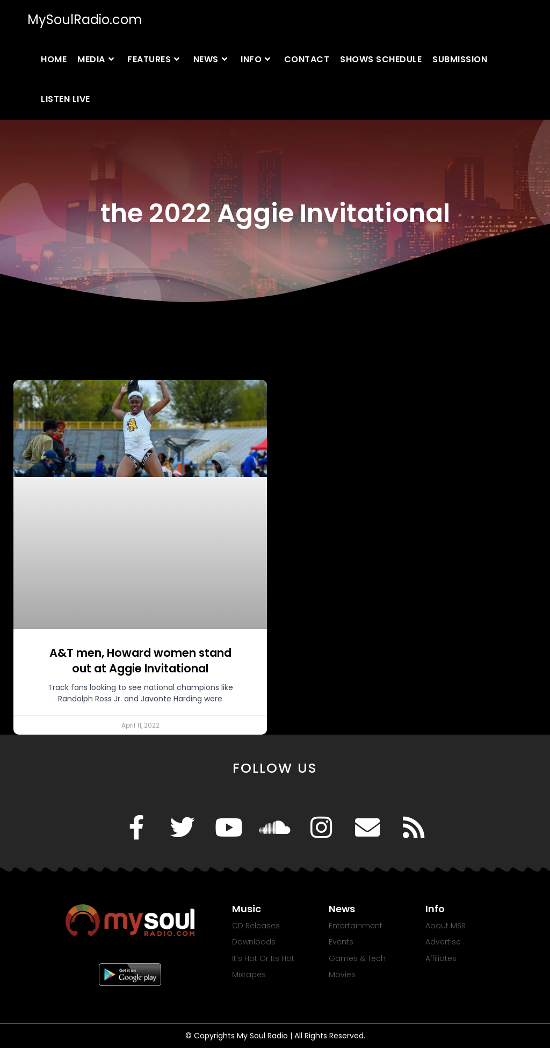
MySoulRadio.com (84, 19)
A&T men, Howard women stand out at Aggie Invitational (140, 660)
